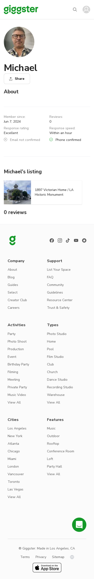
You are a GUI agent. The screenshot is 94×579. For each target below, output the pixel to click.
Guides (13, 285)
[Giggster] (21, 9)
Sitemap (58, 557)
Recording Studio (60, 387)
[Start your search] (75, 9)
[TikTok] (68, 240)
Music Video (17, 395)
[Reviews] (84, 240)
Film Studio (55, 356)
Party (12, 334)
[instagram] (60, 240)
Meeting (14, 379)
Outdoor (53, 436)
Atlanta (13, 443)
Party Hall (54, 466)
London (13, 466)
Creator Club (17, 300)
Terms (25, 557)
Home (51, 341)
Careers (14, 307)
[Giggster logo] (12, 240)
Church (52, 372)
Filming (13, 372)
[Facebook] (52, 240)
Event (12, 356)
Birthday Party (18, 364)
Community (55, 285)
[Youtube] (76, 240)
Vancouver (16, 474)
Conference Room (60, 451)
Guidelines (55, 292)
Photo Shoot (17, 341)
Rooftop (53, 443)
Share (16, 78)
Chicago (14, 451)
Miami (12, 459)
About (12, 269)
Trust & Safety (58, 307)
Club (50, 364)
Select (12, 292)
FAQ (50, 277)
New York (15, 436)
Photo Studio (57, 334)
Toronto (14, 481)
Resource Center (60, 300)
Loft (50, 459)
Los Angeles (17, 428)
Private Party (17, 387)
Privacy (41, 557)
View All (14, 402)
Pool (50, 349)
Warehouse (56, 395)
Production (16, 349)
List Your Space (59, 269)
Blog (11, 277)
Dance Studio (57, 379)
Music (51, 428)
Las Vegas (15, 489)
